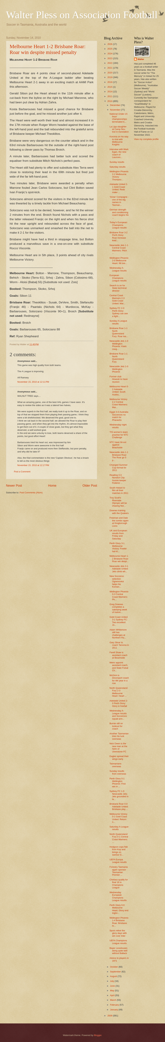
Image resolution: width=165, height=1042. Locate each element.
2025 (110, 48)
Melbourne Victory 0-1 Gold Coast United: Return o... (118, 818)
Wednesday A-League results (117, 269)
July (112, 981)
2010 (110, 101)
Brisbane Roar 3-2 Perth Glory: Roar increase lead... (118, 236)
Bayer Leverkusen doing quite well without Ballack (118, 951)
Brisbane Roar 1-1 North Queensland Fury (118, 357)
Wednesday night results (117, 426)
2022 (110, 63)
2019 (110, 77)
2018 (110, 82)
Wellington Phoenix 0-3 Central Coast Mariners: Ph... (118, 595)
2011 (110, 96)
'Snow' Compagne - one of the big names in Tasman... (119, 201)
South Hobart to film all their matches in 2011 (118, 490)
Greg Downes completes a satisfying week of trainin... (118, 608)
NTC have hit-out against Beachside (117, 445)
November (115, 109)
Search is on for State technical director (117, 288)
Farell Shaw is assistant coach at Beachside (118, 655)
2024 (110, 53)
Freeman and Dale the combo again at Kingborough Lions (118, 522)
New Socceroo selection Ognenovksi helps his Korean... (116, 581)
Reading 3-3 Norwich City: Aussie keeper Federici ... (117, 479)
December (115, 105)
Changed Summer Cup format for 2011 (118, 467)
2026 (110, 44)
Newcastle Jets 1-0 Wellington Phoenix (118, 369)
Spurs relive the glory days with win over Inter (118, 933)
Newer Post (14, 485)
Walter (141, 59)
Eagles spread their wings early (119, 757)
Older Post (89, 485)
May (112, 990)
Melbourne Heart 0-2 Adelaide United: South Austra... (119, 390)
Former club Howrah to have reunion (118, 379)
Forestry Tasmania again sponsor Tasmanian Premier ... (118, 871)
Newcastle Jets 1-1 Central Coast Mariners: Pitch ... (118, 249)
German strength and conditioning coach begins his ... (119, 213)
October (114, 967)
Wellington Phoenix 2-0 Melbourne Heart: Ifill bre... (118, 261)
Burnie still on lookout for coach (116, 726)
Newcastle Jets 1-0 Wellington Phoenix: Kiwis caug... (118, 345)
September (116, 971)
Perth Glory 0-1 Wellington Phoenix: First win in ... (117, 782)
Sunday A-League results (118, 322)
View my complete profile (146, 139)
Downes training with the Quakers (119, 511)
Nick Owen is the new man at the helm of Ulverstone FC (118, 747)
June (113, 986)
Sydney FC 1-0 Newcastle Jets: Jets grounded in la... (118, 795)
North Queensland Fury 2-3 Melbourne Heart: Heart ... (118, 692)
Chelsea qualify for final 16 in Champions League (118, 883)
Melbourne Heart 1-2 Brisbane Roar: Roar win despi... (119, 559)
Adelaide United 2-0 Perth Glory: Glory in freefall (118, 703)
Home (52, 485)
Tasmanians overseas (115, 764)
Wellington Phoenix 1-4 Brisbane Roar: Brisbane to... (118, 922)
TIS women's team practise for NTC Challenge (118, 435)
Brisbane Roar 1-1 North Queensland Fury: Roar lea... (118, 332)
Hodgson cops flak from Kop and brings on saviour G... (118, 851)
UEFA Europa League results (117, 860)
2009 (110, 1015)
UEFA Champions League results (118, 941)
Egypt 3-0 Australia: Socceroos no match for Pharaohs (119, 416)
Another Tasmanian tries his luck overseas (119, 736)
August (114, 976)
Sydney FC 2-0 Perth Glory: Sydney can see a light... (118, 312)
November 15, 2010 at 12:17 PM (33, 465)
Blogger (98, 1035)
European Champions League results (117, 278)
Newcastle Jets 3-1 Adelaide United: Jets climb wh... (118, 569)
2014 (110, 91)
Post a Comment (22, 471)
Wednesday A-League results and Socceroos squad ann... (118, 714)
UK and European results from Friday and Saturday (118, 534)
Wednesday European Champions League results (117, 896)
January (114, 1009)
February (114, 1004)
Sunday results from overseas (117, 772)
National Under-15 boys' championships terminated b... (118, 118)
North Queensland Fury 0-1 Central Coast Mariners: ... (118, 838)
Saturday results (117, 167)
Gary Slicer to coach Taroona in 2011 (119, 645)
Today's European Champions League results (118, 225)
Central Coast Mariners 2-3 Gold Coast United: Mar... (117, 299)
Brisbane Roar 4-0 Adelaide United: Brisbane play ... (118, 806)
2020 (110, 72)
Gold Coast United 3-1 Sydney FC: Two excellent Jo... (118, 621)
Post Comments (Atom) (31, 492)
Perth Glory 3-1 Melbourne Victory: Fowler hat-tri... (118, 547)
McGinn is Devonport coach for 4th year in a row (119, 679)
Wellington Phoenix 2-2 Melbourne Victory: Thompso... (118, 175)
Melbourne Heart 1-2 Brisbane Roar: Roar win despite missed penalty (48, 49)
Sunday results (116, 162)
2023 (110, 58)
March (113, 1000)
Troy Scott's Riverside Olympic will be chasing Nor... (118, 501)
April (112, 995)
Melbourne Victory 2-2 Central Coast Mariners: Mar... (118, 403)
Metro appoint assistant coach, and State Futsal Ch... (118, 666)
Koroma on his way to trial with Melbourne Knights (118, 140)
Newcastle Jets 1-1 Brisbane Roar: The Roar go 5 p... (118, 456)
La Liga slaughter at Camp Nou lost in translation (119, 129)
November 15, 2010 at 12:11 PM (33, 382)
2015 (110, 87)
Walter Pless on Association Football (82, 14)
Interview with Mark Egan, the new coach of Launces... (118, 153)
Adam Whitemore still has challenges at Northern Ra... (117, 633)
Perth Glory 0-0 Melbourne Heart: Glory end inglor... (118, 909)
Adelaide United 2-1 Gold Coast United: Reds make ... (118, 188)
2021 (110, 68)
